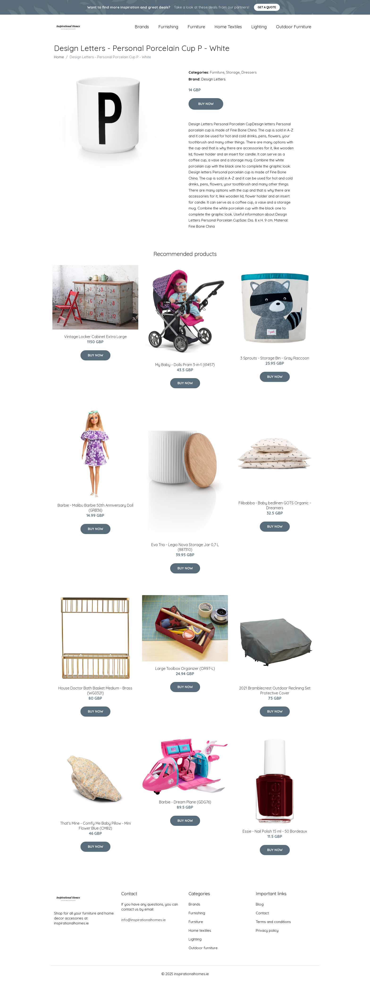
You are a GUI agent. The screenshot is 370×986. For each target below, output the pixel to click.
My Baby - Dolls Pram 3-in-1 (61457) (185, 368)
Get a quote (267, 7)
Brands (142, 28)
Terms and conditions (273, 925)
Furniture (196, 28)
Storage (233, 76)
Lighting (259, 28)
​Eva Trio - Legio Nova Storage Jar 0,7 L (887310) (185, 551)
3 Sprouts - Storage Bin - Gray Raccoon (274, 362)
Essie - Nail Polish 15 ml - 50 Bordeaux (275, 835)
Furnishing (168, 28)
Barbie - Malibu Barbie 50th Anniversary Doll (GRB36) (95, 512)
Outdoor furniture (293, 28)
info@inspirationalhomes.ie (143, 924)
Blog (260, 908)
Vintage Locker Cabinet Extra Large (95, 340)
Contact (262, 917)
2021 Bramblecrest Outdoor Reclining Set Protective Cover (275, 694)
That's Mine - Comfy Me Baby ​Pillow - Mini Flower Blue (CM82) (95, 830)
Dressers (249, 76)
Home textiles (228, 28)
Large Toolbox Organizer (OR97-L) (185, 672)
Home (59, 61)
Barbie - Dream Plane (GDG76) (185, 806)
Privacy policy (267, 934)
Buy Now (206, 108)
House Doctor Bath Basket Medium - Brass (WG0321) (95, 694)
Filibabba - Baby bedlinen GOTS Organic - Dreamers (275, 509)
